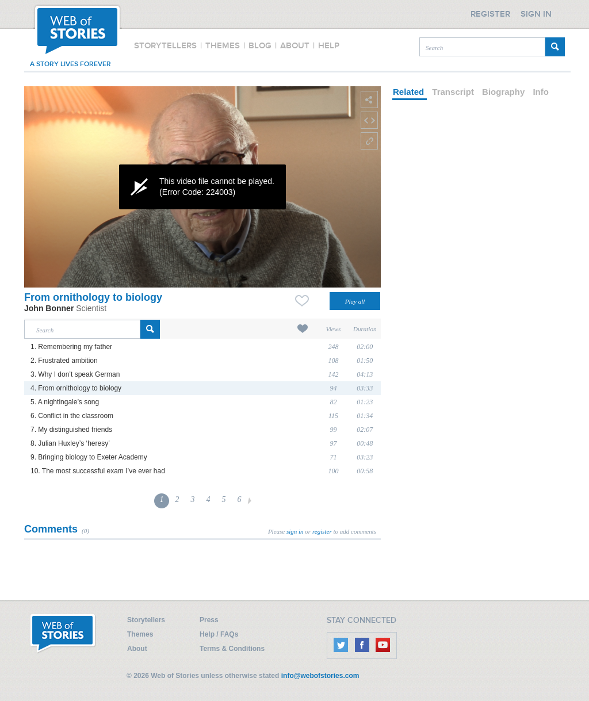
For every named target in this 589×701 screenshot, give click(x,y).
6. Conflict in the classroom (71, 416)
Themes (140, 634)
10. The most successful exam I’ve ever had (97, 471)
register (322, 531)
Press (209, 620)
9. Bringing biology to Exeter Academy (88, 457)
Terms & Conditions (232, 649)
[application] (202, 187)
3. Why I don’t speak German (75, 374)
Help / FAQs (219, 634)
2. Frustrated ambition (64, 361)
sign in (295, 531)
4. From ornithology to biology (75, 388)
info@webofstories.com (320, 676)
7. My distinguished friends (71, 430)
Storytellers (146, 620)
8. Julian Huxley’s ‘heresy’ (70, 443)
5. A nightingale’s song (64, 402)
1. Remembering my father (71, 347)
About (137, 649)
